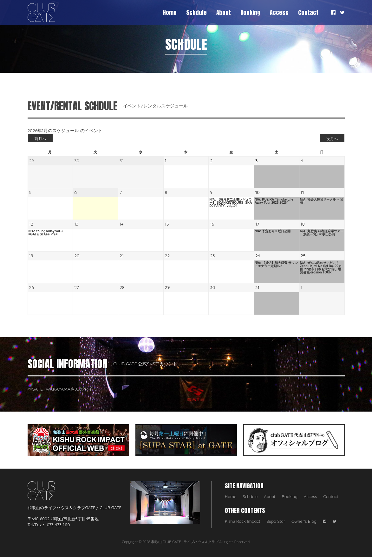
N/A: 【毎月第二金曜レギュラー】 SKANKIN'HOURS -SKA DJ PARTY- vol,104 (230, 203)
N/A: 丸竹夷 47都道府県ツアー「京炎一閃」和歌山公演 (321, 233)
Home (170, 12)
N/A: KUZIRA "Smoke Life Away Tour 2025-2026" (274, 201)
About (223, 12)
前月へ (40, 138)
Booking (250, 12)
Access (279, 12)
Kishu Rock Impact (242, 521)
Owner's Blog (304, 521)
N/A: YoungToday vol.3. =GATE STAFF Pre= (46, 233)
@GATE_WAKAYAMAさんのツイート (64, 389)
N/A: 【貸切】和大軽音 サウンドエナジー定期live (276, 264)
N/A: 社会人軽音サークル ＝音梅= (321, 201)
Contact (308, 12)
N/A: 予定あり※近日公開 (272, 231)
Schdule (196, 12)
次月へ (332, 138)
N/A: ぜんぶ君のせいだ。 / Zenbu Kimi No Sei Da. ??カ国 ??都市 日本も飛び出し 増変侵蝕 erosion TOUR (321, 267)
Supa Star (276, 521)
